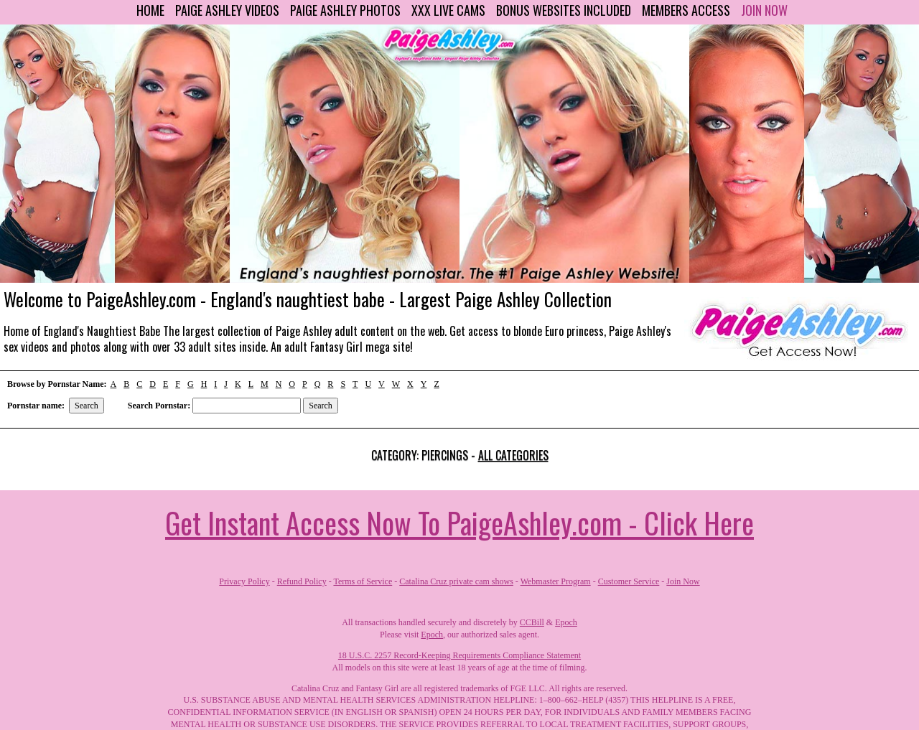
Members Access (686, 10)
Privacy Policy (244, 581)
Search (86, 406)
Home (150, 10)
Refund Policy (302, 581)
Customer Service (629, 581)
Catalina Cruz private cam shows (456, 581)
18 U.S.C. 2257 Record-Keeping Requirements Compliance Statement (459, 655)
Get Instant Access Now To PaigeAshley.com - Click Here (459, 522)
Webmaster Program (556, 581)
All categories (513, 455)
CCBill (532, 622)
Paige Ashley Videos (227, 10)
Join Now (764, 10)
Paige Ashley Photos (345, 10)
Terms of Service (362, 581)
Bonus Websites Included (563, 10)
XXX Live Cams (448, 10)
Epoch (566, 622)
